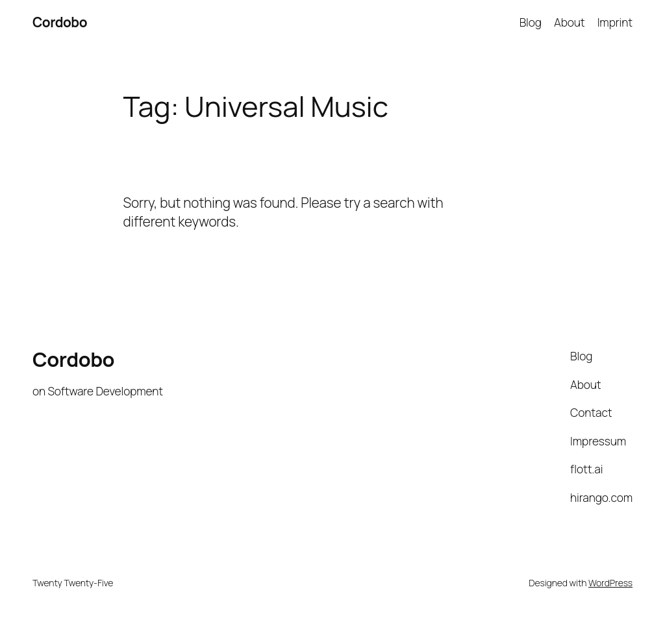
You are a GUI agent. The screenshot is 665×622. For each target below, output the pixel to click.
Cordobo (59, 22)
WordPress (610, 583)
